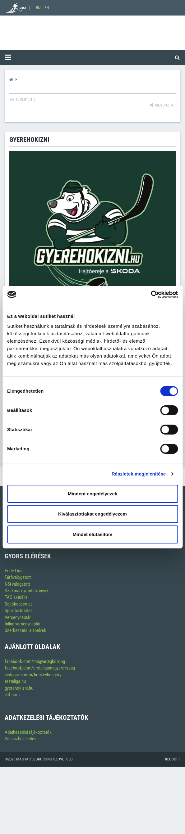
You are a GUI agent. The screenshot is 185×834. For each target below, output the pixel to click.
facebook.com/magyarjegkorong (35, 661)
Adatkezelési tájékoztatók (28, 732)
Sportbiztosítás (19, 610)
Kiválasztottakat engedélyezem (92, 513)
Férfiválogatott (18, 577)
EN (46, 7)
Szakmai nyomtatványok (27, 590)
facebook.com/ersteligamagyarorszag (40, 668)
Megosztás (162, 105)
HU (38, 7)
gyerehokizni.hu (19, 688)
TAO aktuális (16, 597)
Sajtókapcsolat (18, 604)
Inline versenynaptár (23, 624)
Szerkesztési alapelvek (25, 630)
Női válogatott (17, 584)
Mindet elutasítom (93, 534)
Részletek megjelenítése (139, 473)
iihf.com (12, 694)
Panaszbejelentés (20, 739)
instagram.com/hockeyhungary (33, 675)
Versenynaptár (18, 617)
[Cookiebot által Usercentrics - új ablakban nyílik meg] (150, 295)
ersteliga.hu (15, 681)
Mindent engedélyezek (92, 493)
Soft (172, 759)
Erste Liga (13, 571)
